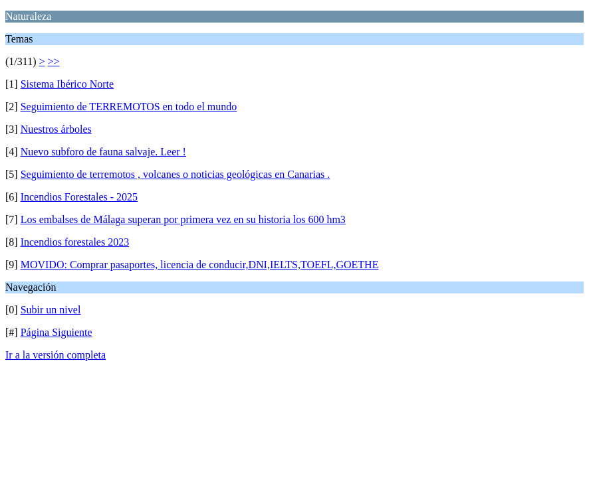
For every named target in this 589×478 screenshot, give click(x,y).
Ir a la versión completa (55, 354)
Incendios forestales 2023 (75, 242)
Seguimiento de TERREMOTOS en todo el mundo (129, 106)
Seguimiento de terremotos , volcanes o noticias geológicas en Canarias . (175, 174)
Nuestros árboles (56, 129)
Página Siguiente (56, 332)
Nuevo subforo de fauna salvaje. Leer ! (103, 151)
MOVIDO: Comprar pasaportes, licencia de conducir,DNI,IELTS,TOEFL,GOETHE (200, 264)
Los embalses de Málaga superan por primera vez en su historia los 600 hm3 (183, 219)
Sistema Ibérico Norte (67, 84)
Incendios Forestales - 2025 (79, 196)
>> (54, 61)
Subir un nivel (51, 309)
